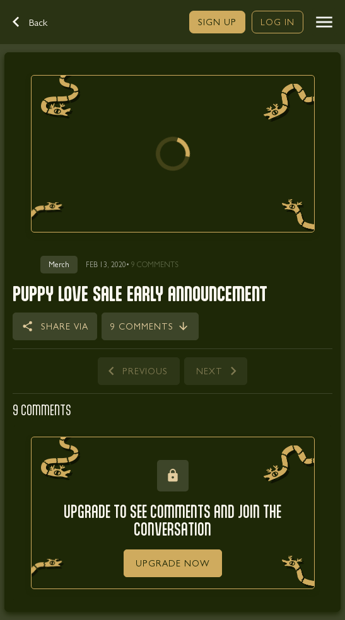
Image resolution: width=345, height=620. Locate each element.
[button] (36, 22)
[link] (217, 22)
